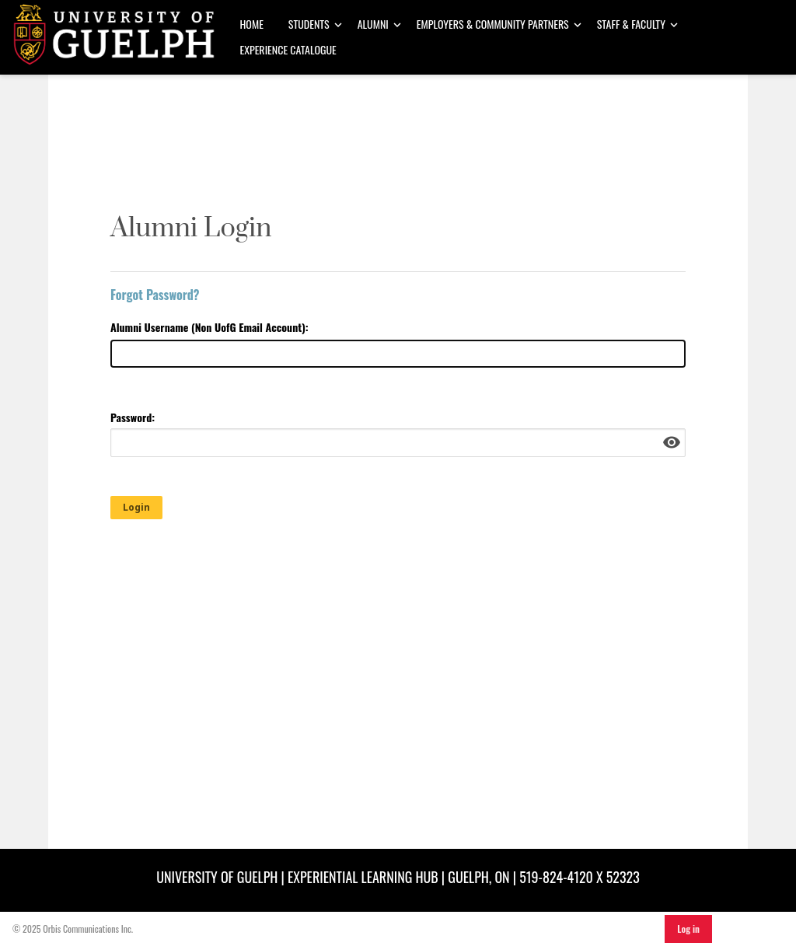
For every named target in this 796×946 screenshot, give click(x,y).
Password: (132, 417)
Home (252, 24)
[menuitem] (252, 24)
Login (136, 507)
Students (309, 24)
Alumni (373, 24)
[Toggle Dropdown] (338, 24)
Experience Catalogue (288, 49)
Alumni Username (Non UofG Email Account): (209, 327)
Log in (688, 928)
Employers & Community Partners (493, 24)
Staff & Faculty (631, 24)
